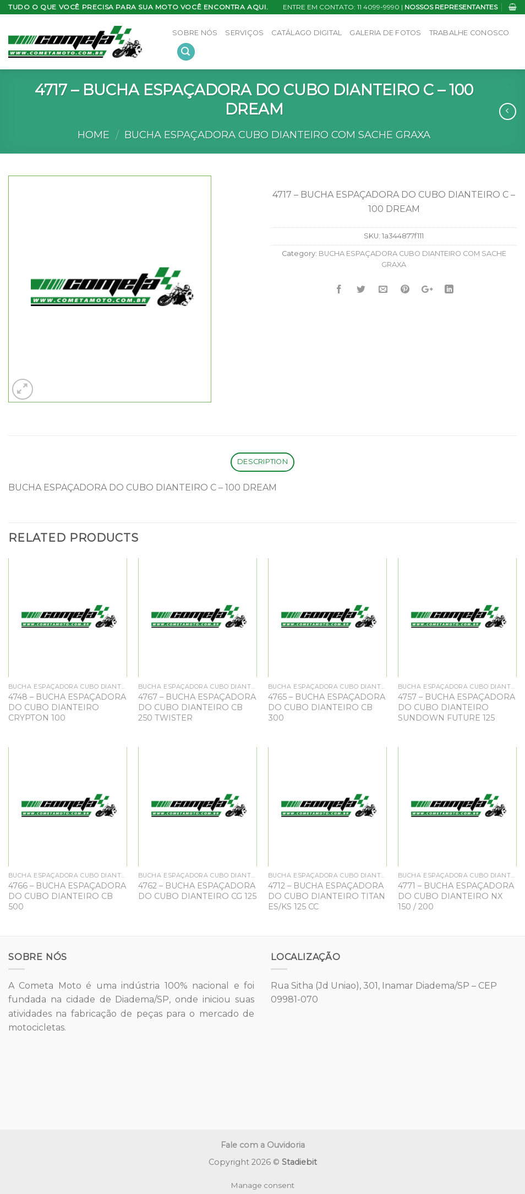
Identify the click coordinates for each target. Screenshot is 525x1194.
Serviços (244, 33)
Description (262, 461)
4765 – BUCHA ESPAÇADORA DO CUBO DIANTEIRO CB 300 (326, 707)
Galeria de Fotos (385, 33)
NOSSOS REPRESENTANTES (450, 7)
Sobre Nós (194, 33)
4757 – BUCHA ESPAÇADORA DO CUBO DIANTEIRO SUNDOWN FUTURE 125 (456, 707)
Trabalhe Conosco (469, 33)
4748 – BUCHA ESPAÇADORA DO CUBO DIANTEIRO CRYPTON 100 (67, 707)
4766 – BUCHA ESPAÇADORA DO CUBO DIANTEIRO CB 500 (67, 896)
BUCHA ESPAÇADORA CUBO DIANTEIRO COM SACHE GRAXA (277, 134)
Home (94, 134)
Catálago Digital (306, 33)
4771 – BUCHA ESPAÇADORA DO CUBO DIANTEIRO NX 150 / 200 (456, 896)
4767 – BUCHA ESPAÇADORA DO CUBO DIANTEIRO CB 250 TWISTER (197, 707)
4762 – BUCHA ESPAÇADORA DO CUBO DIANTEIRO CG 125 (197, 891)
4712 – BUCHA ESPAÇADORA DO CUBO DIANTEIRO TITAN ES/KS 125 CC (326, 896)
